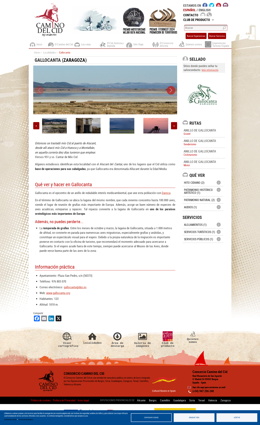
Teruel (201, 400)
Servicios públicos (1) (198, 239)
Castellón (165, 400)
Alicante (141, 400)
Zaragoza (74, 60)
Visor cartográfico (67, 339)
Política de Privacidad (64, 400)
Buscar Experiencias (196, 36)
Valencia (212, 400)
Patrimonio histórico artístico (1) (198, 191)
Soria (192, 400)
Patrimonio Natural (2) (199, 200)
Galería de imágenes (143, 339)
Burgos (153, 400)
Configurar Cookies (151, 417)
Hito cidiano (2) (194, 183)
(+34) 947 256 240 (203, 391)
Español (189, 10)
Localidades (92, 337)
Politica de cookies (41, 400)
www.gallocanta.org (58, 293)
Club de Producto (198, 20)
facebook (205, 5)
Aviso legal (83, 400)
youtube (218, 5)
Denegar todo (194, 417)
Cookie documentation (26, 419)
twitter (211, 5)
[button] (171, 90)
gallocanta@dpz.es (75, 287)
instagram (225, 5)
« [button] (36, 125)
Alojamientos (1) (195, 225)
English (205, 10)
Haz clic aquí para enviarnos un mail (208, 387)
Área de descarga (118, 339)
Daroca (166, 193)
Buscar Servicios (217, 36)
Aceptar (237, 417)
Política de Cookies (10, 419)
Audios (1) (190, 207)
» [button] (174, 125)
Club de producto (168, 339)
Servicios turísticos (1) (199, 232)
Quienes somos (193, 337)
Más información (210, 70)
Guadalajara (179, 400)
